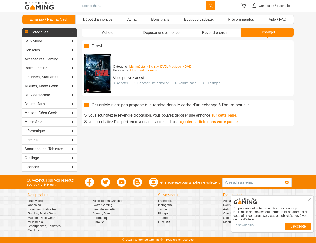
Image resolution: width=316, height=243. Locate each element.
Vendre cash (187, 83)
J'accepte (298, 226)
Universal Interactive (144, 70)
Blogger (163, 213)
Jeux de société (104, 209)
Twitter (162, 209)
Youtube (163, 218)
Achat (132, 19)
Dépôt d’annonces (98, 19)
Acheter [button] (108, 33)
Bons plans (160, 19)
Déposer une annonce (153, 83)
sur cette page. (224, 115)
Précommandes (241, 19)
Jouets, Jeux (101, 213)
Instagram (165, 205)
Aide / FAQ (277, 19)
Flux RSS (164, 222)
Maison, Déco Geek (41, 218)
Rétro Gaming (103, 205)
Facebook (165, 200)
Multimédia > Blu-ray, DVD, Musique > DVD (160, 66)
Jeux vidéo (35, 200)
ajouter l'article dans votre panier (209, 122)
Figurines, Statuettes (42, 209)
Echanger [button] (267, 32)
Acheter (122, 83)
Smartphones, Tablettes (44, 226)
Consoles (34, 205)
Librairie (98, 222)
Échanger (213, 83)
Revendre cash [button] (214, 33)
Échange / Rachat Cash (48, 19)
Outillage (34, 230)
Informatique (101, 218)
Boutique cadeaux (199, 19)
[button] (49, 32)
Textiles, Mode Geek (42, 213)
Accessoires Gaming (107, 200)
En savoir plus (243, 225)
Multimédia (35, 222)
